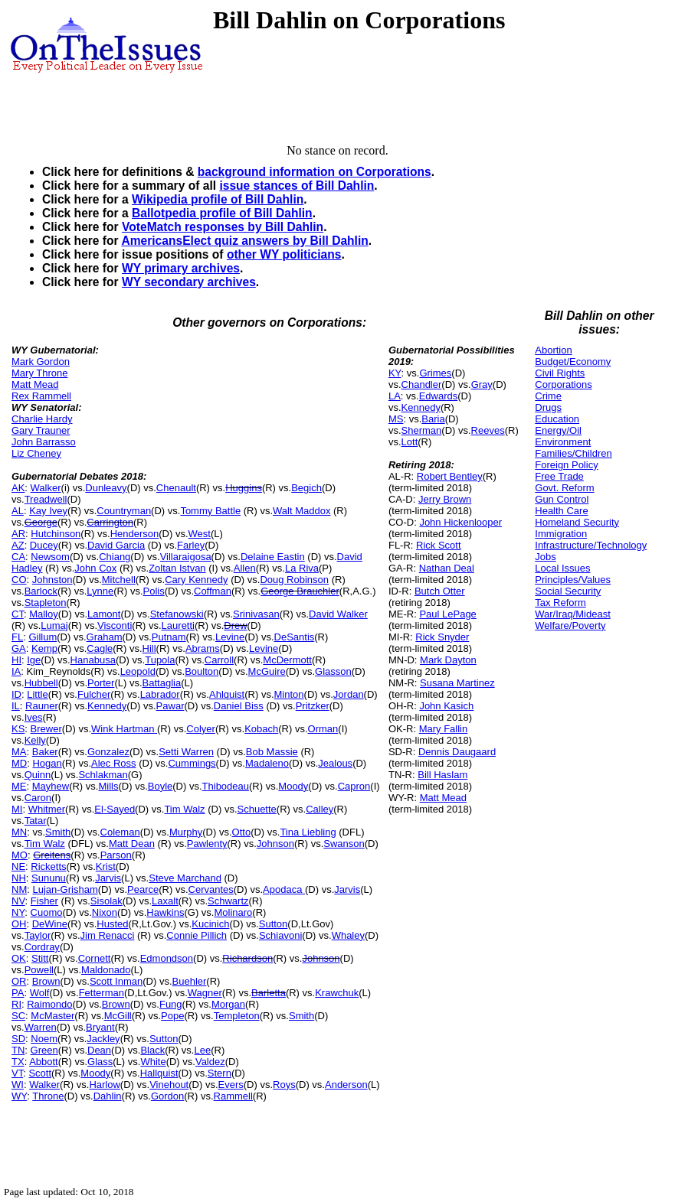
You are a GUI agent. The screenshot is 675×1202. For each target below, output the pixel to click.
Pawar (170, 706)
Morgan (228, 1004)
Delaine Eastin (273, 556)
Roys (284, 1084)
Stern (219, 1073)
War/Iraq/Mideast (573, 614)
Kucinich (210, 924)
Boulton (201, 671)
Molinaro (233, 912)
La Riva (302, 568)
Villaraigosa (185, 556)
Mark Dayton (448, 660)
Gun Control (561, 499)
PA (17, 992)
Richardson (247, 958)
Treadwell (46, 499)
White (152, 1061)
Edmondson (166, 958)
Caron (38, 797)
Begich (306, 488)
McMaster (52, 1015)
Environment (563, 442)
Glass (100, 1061)
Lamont (103, 614)
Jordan (348, 694)
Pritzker (312, 706)
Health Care (561, 510)
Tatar (36, 820)
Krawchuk (337, 992)
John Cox (95, 568)
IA (16, 671)
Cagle (100, 648)
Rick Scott (438, 545)
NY (18, 912)
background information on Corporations (314, 171)
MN (19, 832)
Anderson (346, 1084)
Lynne (100, 591)
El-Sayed (114, 809)
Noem (44, 1038)
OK (18, 958)
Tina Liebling (308, 832)
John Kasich (446, 706)
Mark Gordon (40, 361)
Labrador (160, 694)
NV (18, 901)
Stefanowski (177, 614)
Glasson (333, 671)
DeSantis (294, 637)
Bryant (100, 1027)
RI (16, 1004)
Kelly (35, 740)
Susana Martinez (457, 683)
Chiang (114, 556)
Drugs (548, 407)
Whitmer (46, 809)
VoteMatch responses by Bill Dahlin (222, 226)
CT (17, 614)
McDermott (287, 660)
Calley (319, 809)
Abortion (553, 350)
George (41, 522)
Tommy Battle (210, 510)
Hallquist (159, 1073)
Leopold (138, 671)
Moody (293, 786)
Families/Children (573, 453)
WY (19, 1096)
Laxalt (165, 901)
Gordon (167, 1096)
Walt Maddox (301, 510)
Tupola (160, 660)
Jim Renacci (107, 935)
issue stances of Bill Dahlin (296, 185)
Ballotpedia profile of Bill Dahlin (222, 213)
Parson (116, 855)
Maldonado (105, 970)
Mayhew (50, 786)
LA (394, 396)
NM (19, 889)
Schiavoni (280, 935)
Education (557, 419)
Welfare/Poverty (570, 625)
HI (16, 660)
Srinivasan (256, 614)
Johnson (275, 843)
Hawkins (165, 912)
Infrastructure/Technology (591, 545)
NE (18, 866)
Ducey (44, 545)
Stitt (39, 958)
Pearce (143, 889)
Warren (41, 1027)
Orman (323, 729)
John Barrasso (43, 442)
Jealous (335, 763)
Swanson (343, 843)
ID (16, 694)
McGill (118, 1015)
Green (44, 1050)
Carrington (110, 522)
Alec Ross (113, 763)
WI (17, 1084)
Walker (46, 488)
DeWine (49, 924)
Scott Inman (116, 981)
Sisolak (106, 901)
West (199, 533)
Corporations (563, 384)
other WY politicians (284, 254)
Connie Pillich (196, 935)
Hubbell (41, 683)
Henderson (134, 533)
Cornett (94, 958)
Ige (34, 660)
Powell (39, 970)
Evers (231, 1084)
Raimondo (49, 1004)
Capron (354, 786)
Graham (105, 637)
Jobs (545, 556)
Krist (106, 866)
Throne (48, 1096)
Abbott (43, 1061)
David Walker (338, 614)
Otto (241, 832)
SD (18, 1038)
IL (15, 706)
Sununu (48, 878)
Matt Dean (132, 843)
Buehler (189, 981)
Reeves (488, 430)
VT (17, 1073)
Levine (229, 637)
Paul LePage (447, 614)
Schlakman (102, 774)
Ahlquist (226, 694)
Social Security (568, 591)
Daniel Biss (239, 706)
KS (18, 729)
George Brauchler (299, 591)
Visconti (114, 625)
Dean (99, 1050)
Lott (409, 442)
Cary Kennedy (196, 579)
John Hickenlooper (460, 522)
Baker (45, 751)
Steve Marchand (185, 878)
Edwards (438, 396)
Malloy (43, 614)
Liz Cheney (36, 453)
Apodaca (284, 889)
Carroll (219, 660)
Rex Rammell (41, 396)
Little (37, 694)
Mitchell (119, 579)
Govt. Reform (564, 488)
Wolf (40, 992)
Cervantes (211, 889)
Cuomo (47, 912)
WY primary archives (181, 268)
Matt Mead (34, 384)
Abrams (202, 648)
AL (17, 510)
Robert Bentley (450, 476)
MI (16, 809)
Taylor (38, 935)
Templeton (237, 1015)
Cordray (42, 947)
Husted (112, 924)
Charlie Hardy (41, 419)
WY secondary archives (189, 281)
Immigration (561, 533)
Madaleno (267, 763)
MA (19, 751)
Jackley (103, 1038)
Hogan (46, 763)
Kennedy (106, 706)
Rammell (233, 1096)
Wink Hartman (124, 729)
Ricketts (48, 866)
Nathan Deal (446, 568)
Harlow (104, 1084)
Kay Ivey (48, 510)
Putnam (169, 637)
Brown (46, 981)
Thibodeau (225, 786)
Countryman (124, 510)
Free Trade (559, 476)
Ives (34, 717)
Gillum (42, 637)
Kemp (44, 648)
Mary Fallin (443, 729)
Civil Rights (560, 373)
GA (18, 648)
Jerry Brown (444, 499)
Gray (482, 384)
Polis (154, 591)
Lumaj (54, 625)
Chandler (421, 384)
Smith (57, 832)
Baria (432, 419)
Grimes (435, 373)
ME (19, 786)
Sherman (421, 430)
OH (19, 924)
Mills (108, 786)
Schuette (257, 809)
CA (18, 556)
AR (18, 533)
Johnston (52, 579)
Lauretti (178, 625)
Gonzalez (108, 751)
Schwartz (228, 901)
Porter (100, 683)
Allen (245, 568)
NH (18, 878)
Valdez (210, 1061)
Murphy (185, 832)
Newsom (50, 556)
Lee (202, 1050)
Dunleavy (105, 488)
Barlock (41, 591)
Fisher (44, 901)
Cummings (191, 763)
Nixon (104, 912)
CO (19, 579)
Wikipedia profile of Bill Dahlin (217, 199)
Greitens (51, 855)
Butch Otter (440, 591)
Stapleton (46, 602)
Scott (39, 1073)
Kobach (261, 729)
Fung (170, 1004)
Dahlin (107, 1096)
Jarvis (108, 878)
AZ (18, 545)
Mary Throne (39, 373)
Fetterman (101, 992)
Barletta (268, 992)
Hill (149, 648)
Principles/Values (573, 579)
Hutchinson (55, 533)
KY (394, 373)
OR (19, 981)
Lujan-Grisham (64, 889)
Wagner (205, 992)
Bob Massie (272, 751)
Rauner (41, 706)
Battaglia (162, 683)
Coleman (120, 832)
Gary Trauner (40, 430)
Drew (235, 625)
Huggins (243, 488)
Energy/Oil (558, 430)
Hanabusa (93, 660)
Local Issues (562, 568)
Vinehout (168, 1084)
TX (18, 1061)
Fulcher (93, 694)
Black (152, 1050)
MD (19, 763)
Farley (191, 545)
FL (17, 637)
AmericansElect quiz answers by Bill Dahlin (244, 240)
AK (18, 488)
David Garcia (116, 545)
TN (18, 1050)
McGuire (267, 671)
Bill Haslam (442, 774)
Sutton (273, 924)
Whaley (348, 935)
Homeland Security (577, 522)
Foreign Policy (566, 465)
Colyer (200, 729)
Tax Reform (560, 602)
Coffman (212, 591)
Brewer (46, 729)
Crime (548, 396)
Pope (172, 1015)
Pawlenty (207, 843)
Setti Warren (186, 751)
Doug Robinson (294, 579)
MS (396, 419)
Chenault (176, 488)
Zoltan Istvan (177, 568)
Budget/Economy (573, 361)
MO (19, 855)
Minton (289, 694)
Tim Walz (184, 809)
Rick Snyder (442, 637)
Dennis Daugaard (457, 751)
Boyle (160, 786)
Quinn (38, 774)
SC (18, 1015)
